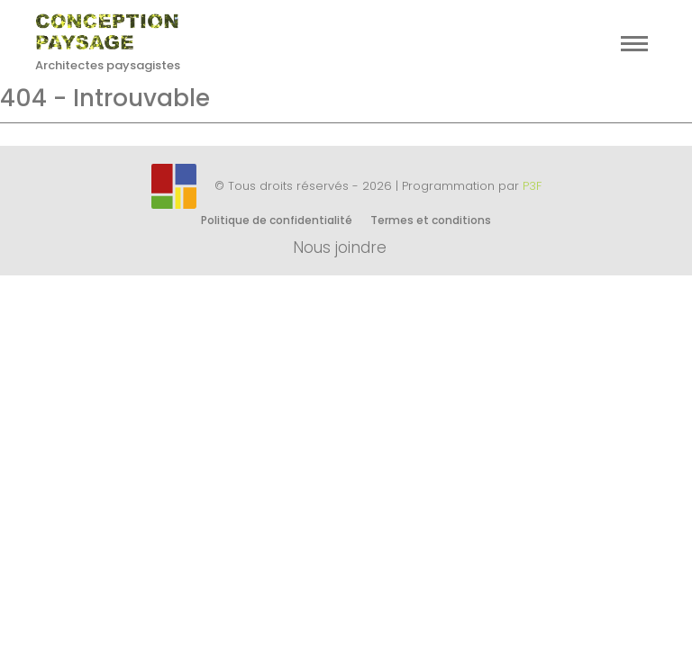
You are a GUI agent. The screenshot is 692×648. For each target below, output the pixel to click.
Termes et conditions (430, 220)
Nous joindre (340, 247)
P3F (532, 185)
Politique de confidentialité (276, 220)
